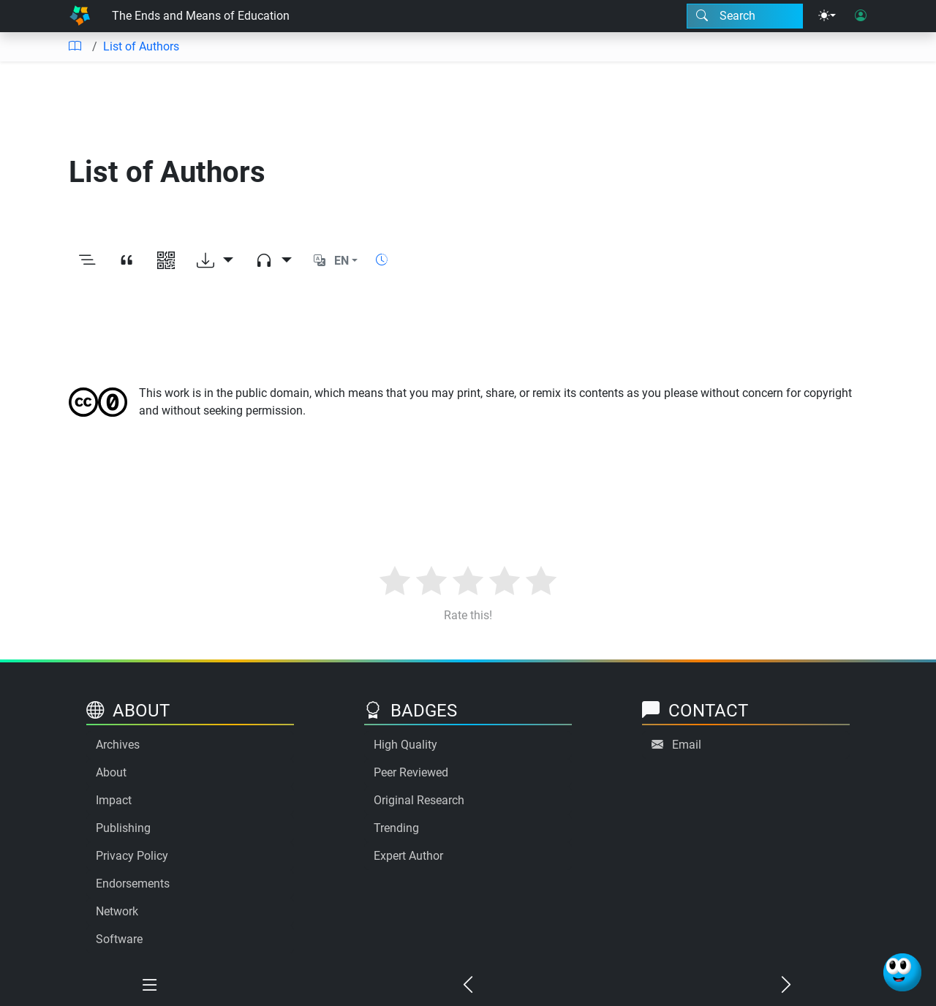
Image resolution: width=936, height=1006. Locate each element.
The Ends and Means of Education (201, 16)
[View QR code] (166, 261)
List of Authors (141, 46)
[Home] (79, 16)
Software (119, 939)
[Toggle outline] (87, 261)
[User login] (860, 16)
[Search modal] (745, 16)
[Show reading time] (381, 260)
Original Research (419, 800)
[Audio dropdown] (273, 261)
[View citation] (126, 261)
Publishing (123, 828)
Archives (118, 745)
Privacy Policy (132, 856)
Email (686, 745)
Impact (114, 800)
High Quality (405, 745)
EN (341, 261)
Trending (396, 828)
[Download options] (215, 261)
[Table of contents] (74, 47)
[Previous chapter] (468, 985)
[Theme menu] (827, 16)
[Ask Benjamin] (902, 972)
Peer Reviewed (411, 772)
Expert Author (408, 856)
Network (117, 911)
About (111, 772)
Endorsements (133, 883)
